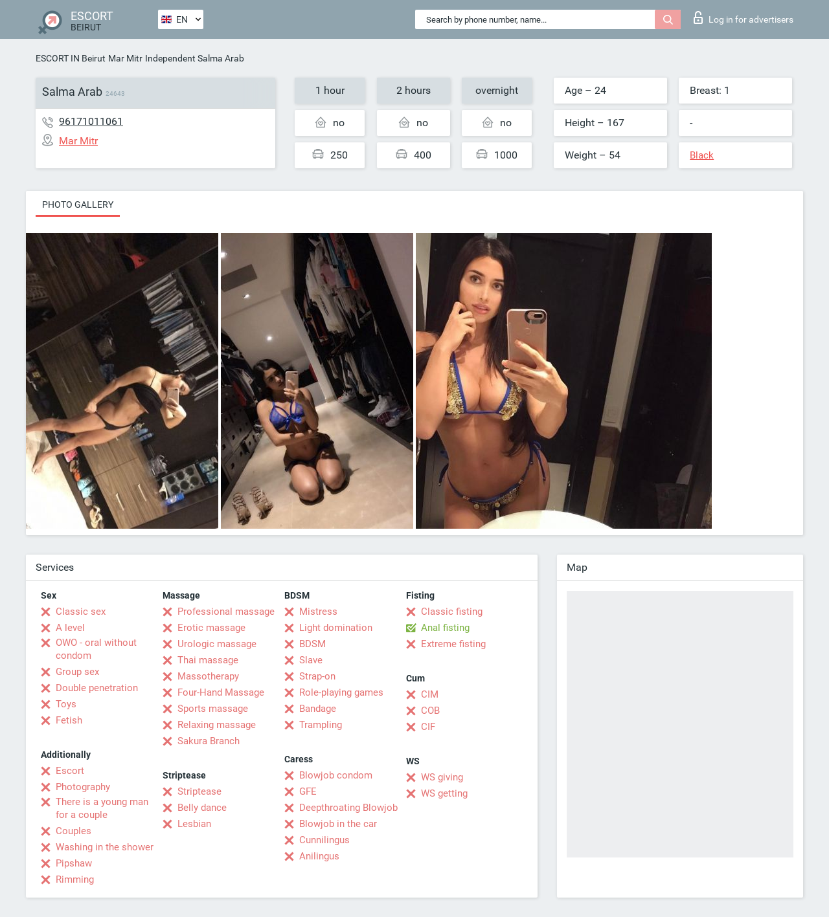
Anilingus (319, 856)
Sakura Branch (208, 741)
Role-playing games (341, 692)
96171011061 (91, 121)
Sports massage (212, 708)
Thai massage (207, 660)
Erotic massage (211, 628)
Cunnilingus (324, 840)
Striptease (199, 791)
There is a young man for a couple (102, 808)
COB (430, 710)
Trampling (320, 725)
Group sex (77, 672)
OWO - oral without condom (96, 649)
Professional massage (226, 611)
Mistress (318, 611)
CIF (428, 727)
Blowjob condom (335, 775)
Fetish (69, 720)
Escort (70, 771)
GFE (308, 791)
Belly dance (202, 807)
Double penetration (97, 688)
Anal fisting (445, 628)
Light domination (335, 628)
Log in (743, 17)
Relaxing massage (216, 725)
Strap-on (317, 676)
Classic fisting (452, 611)
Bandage (317, 708)
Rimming (75, 879)
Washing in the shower (104, 847)
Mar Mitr (125, 58)
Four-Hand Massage (220, 692)
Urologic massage (216, 644)
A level (70, 628)
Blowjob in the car (338, 824)
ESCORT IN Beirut (71, 58)
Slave (311, 660)
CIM (429, 694)
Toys (66, 704)
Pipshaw (74, 863)
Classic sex (81, 611)
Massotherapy (208, 676)
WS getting (444, 793)
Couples (73, 831)
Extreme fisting (453, 644)
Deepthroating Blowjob (348, 807)
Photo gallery (77, 204)
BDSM (312, 644)
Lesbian (194, 824)
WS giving (442, 777)
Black (702, 155)
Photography (83, 787)
